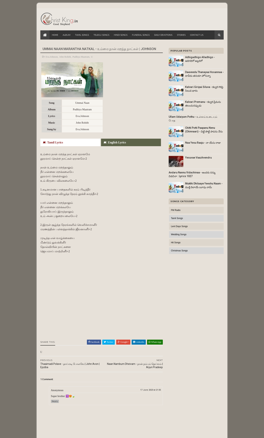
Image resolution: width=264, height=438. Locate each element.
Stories (181, 35)
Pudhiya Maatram (81, 56)
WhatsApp (152, 305)
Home (55, 35)
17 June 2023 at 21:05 (148, 353)
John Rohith (65, 56)
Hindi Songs (120, 35)
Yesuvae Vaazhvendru (198, 157)
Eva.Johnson (52, 56)
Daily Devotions (163, 35)
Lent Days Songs (179, 226)
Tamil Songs (82, 35)
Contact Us (196, 35)
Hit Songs (175, 242)
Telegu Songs (101, 35)
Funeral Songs (141, 35)
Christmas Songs (179, 250)
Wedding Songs (178, 234)
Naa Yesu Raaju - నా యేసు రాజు (203, 142)
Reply (55, 364)
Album (66, 35)
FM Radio (175, 210)
